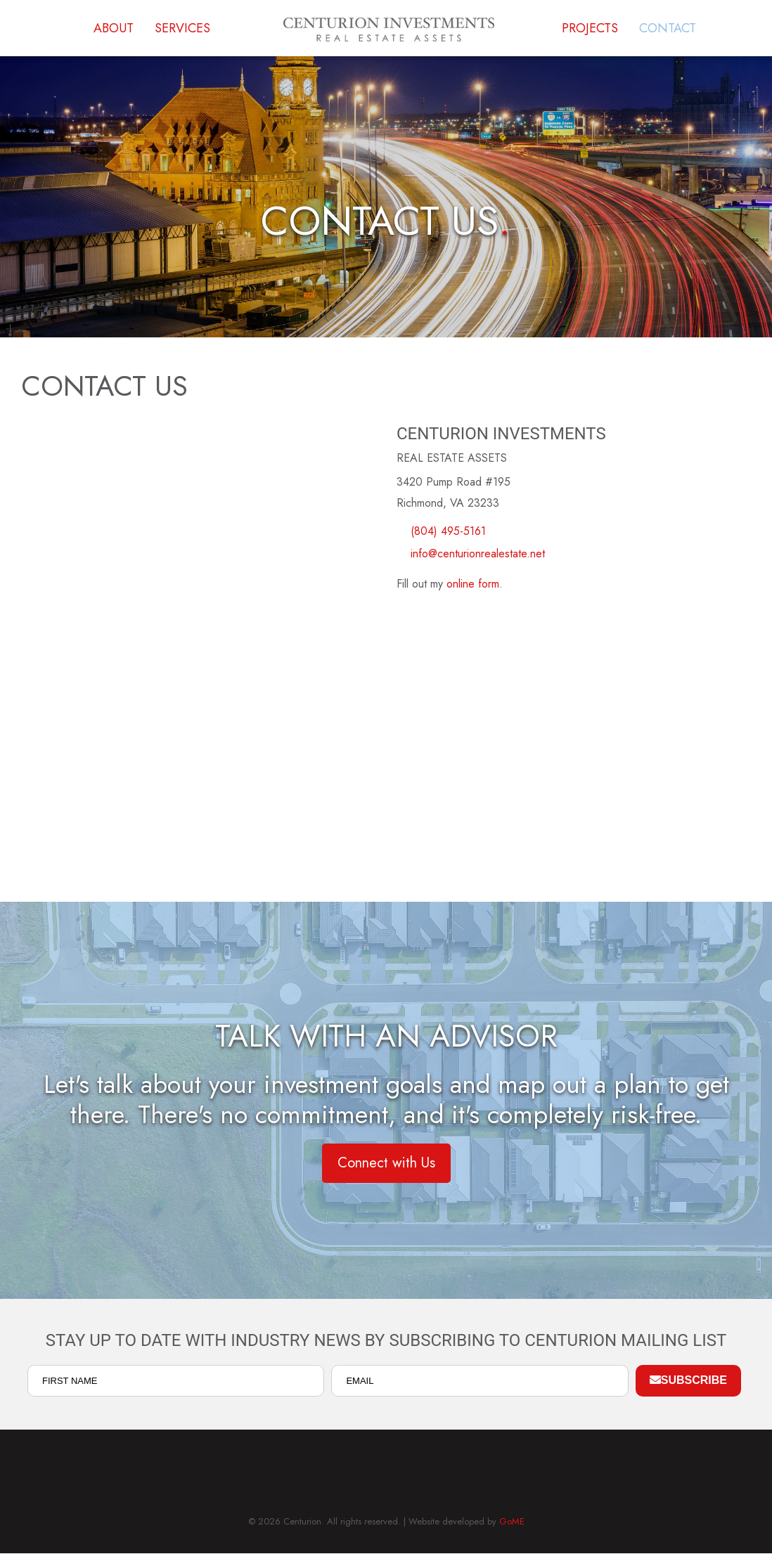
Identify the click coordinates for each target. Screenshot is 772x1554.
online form (472, 584)
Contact (667, 28)
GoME (512, 1521)
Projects (590, 28)
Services (182, 28)
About (114, 28)
